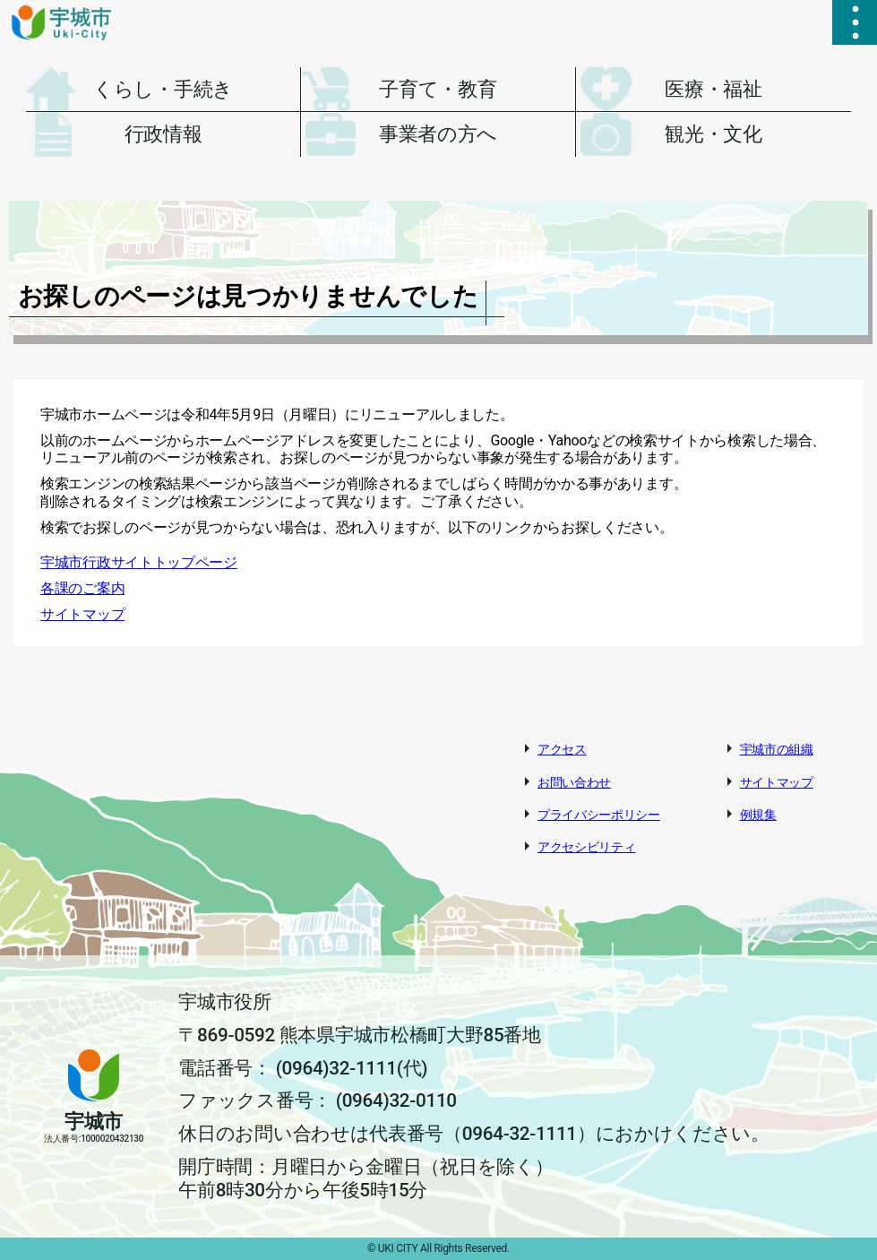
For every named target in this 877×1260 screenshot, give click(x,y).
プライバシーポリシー (598, 814)
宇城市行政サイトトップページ (138, 562)
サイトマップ (82, 614)
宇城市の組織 (776, 749)
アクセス (562, 749)
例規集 (758, 814)
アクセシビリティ (586, 847)
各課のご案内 (82, 588)
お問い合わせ (574, 782)
